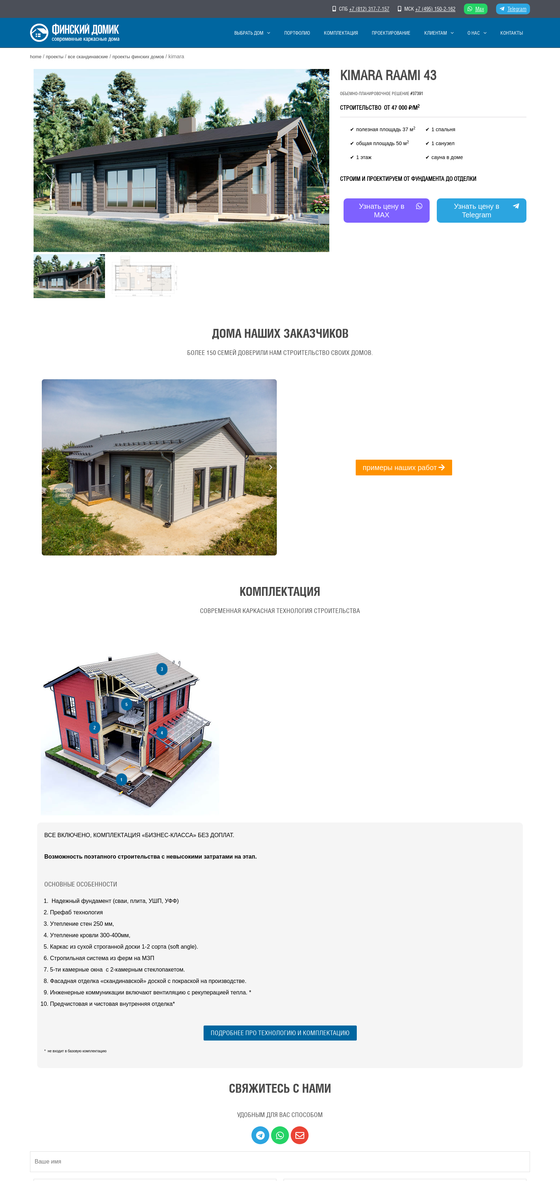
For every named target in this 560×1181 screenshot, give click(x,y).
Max (479, 9)
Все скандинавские (95, 56)
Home (36, 56)
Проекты (58, 56)
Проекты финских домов (151, 56)
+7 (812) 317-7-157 (369, 9)
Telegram (517, 9)
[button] (39, 160)
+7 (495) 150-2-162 (435, 9)
